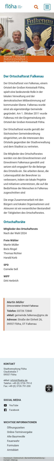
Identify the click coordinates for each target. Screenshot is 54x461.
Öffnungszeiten (16, 427)
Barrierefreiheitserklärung (34, 458)
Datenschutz (18, 458)
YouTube (11, 405)
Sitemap (14, 460)
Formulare (13, 445)
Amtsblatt (12, 449)
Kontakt (7, 460)
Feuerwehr (13, 440)
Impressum (8, 458)
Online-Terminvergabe (19, 432)
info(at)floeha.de (18, 380)
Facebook (11, 410)
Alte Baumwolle (16, 436)
